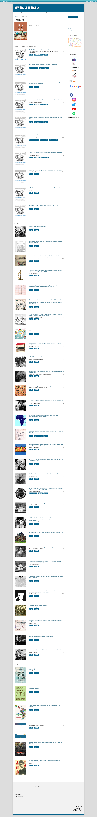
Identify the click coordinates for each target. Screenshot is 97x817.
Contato (53, 12)
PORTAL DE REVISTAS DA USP (6, 1)
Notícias (33, 12)
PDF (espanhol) (34, 139)
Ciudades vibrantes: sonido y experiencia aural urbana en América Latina (45, 170)
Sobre (38, 12)
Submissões (45, 12)
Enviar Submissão (72, 16)
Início (15, 16)
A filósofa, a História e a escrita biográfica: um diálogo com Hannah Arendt (46, 547)
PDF (31, 54)
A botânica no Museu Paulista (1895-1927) (38, 605)
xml (46, 54)
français (69, 28)
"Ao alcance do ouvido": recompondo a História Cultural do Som (43, 205)
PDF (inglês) (39, 54)
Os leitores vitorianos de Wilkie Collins (37, 226)
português (70, 30)
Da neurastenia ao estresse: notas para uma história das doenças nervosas (46, 503)
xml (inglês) (54, 139)
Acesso (81, 5)
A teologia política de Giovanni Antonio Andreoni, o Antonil (42, 724)
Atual (15, 12)
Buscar (79, 12)
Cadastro (76, 5)
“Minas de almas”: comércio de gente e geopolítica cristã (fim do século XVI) (46, 532)
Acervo (19, 16)
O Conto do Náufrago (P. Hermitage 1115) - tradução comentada (43, 386)
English (69, 24)
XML (37, 290)
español (69, 26)
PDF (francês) (33, 68)
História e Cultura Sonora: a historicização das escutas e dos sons (43, 49)
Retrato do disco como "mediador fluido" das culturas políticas (43, 64)
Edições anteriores (24, 12)
